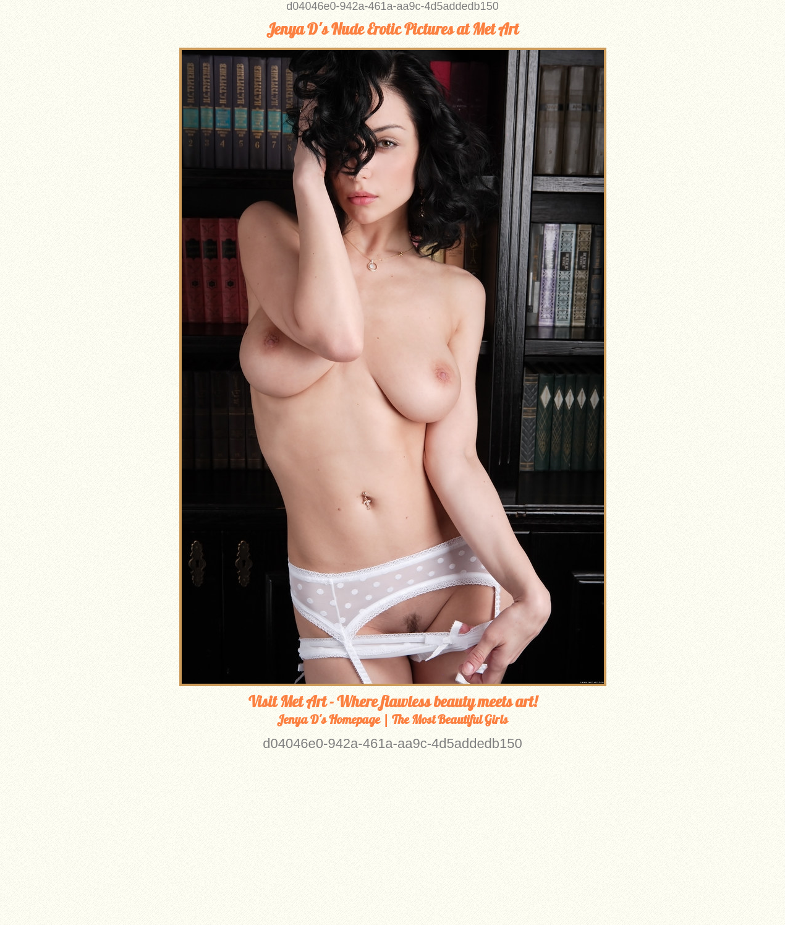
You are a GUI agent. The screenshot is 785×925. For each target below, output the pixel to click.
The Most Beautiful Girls (450, 719)
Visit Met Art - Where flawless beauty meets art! (392, 702)
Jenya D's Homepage (328, 719)
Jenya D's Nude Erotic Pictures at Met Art (392, 29)
